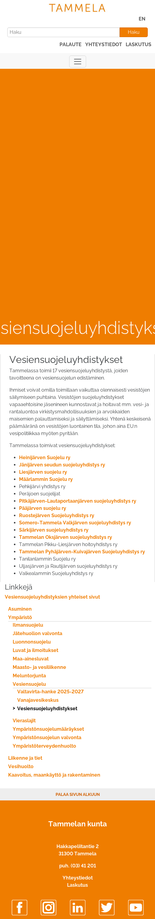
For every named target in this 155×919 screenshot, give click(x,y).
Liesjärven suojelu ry (43, 472)
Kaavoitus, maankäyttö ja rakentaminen (54, 775)
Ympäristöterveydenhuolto (44, 746)
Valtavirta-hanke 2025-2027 (50, 692)
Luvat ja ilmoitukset (35, 650)
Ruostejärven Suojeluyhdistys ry (56, 515)
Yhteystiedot (78, 878)
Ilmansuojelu (28, 625)
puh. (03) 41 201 (77, 866)
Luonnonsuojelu (32, 642)
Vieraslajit (24, 720)
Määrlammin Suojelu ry (46, 479)
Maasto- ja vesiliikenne (39, 667)
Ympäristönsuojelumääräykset (48, 729)
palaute (71, 44)
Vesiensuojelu (29, 684)
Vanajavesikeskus (38, 700)
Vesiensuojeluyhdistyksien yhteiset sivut (52, 597)
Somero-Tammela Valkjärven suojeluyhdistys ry (75, 523)
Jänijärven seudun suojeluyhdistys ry (62, 465)
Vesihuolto (21, 766)
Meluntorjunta (29, 676)
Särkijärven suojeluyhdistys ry (54, 530)
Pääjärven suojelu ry (42, 508)
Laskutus (77, 885)
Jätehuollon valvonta (37, 633)
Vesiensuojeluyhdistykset (47, 708)
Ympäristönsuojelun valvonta (47, 737)
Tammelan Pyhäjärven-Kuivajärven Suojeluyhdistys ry (82, 552)
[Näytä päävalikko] (77, 62)
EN (142, 19)
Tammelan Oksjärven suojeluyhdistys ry (65, 537)
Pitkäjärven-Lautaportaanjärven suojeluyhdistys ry (77, 501)
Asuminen (20, 609)
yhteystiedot (103, 44)
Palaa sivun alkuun (78, 794)
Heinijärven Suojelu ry (44, 457)
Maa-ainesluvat (31, 659)
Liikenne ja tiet (25, 758)
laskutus (138, 44)
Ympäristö (20, 617)
